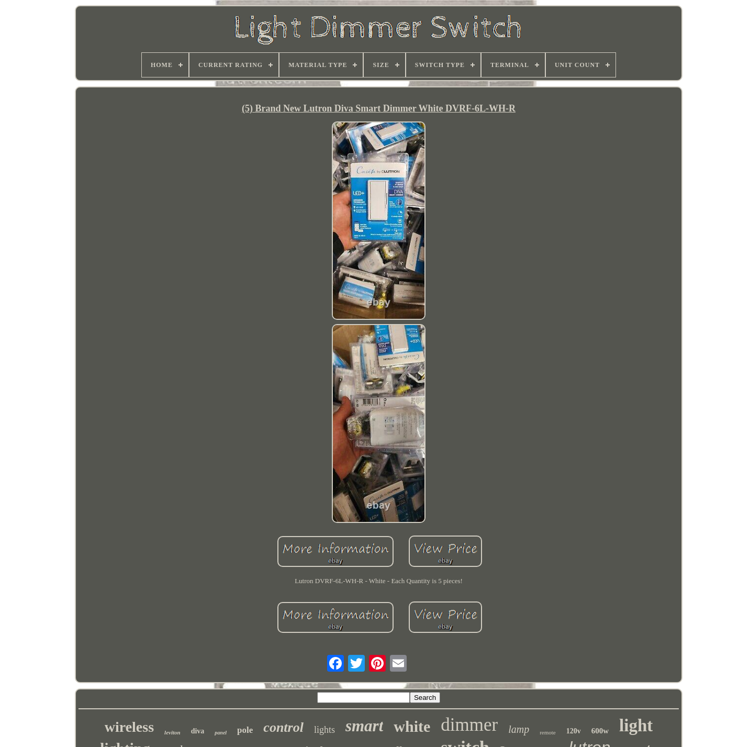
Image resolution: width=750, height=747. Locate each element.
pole (245, 730)
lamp (518, 729)
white (412, 726)
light (636, 725)
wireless (129, 727)
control (283, 727)
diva (198, 731)
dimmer (469, 725)
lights (324, 729)
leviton (172, 732)
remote (548, 732)
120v (573, 731)
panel (221, 732)
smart (364, 726)
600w (600, 731)
